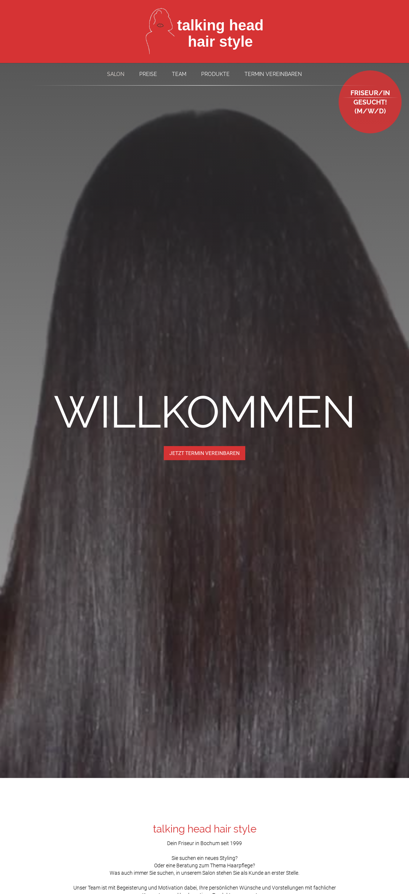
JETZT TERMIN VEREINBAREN (204, 453)
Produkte (215, 74)
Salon (115, 74)
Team (179, 74)
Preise (148, 74)
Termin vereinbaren (273, 74)
